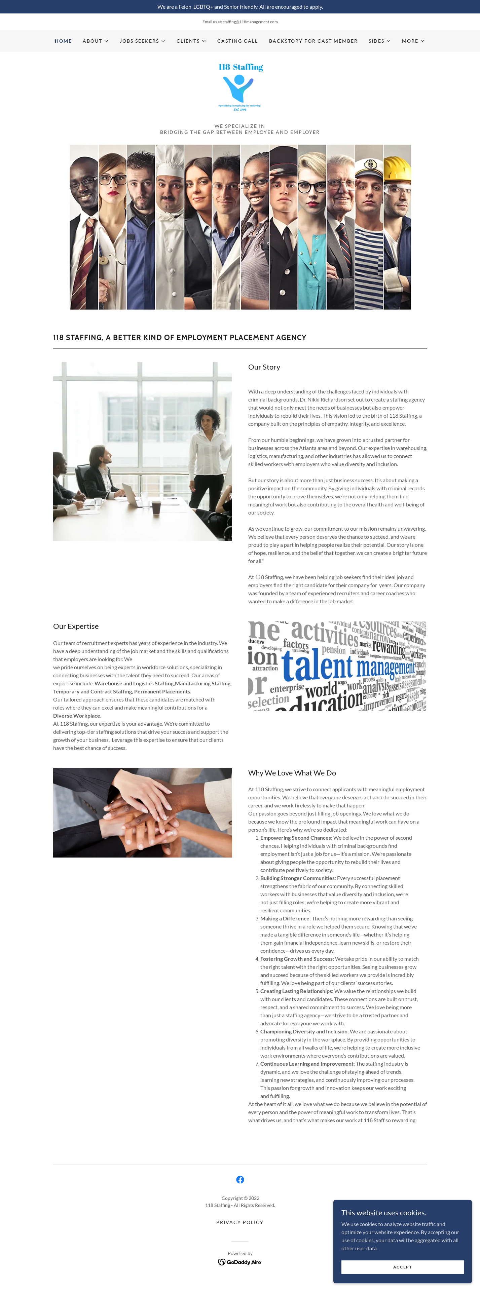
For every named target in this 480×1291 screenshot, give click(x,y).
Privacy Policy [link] (240, 1229)
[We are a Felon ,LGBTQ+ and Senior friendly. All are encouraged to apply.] (240, 7)
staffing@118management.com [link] (250, 21)
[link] (240, 92)
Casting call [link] (237, 41)
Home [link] (63, 41)
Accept (404, 1266)
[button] (96, 41)
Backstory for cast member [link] (313, 41)
